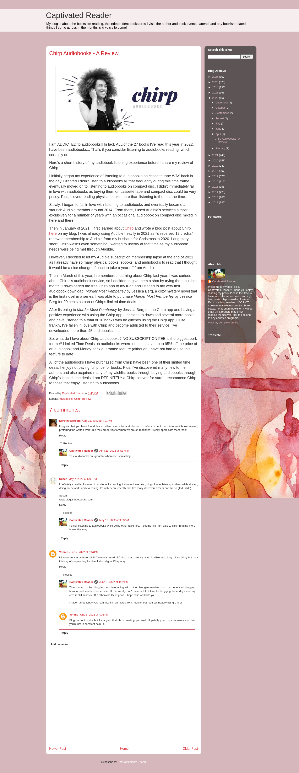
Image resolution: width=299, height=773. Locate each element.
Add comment (60, 644)
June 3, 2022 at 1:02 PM (113, 582)
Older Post (190, 748)
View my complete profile (223, 322)
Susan (63, 479)
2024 (215, 87)
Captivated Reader (79, 15)
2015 (215, 186)
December (222, 102)
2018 (215, 170)
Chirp (129, 228)
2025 (215, 82)
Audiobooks (66, 398)
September (222, 112)
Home (124, 748)
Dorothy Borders (70, 420)
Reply (62, 435)
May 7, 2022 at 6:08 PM (83, 479)
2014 (215, 192)
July (218, 123)
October (221, 107)
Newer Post (57, 748)
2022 (215, 98)
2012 (215, 202)
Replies (67, 443)
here (53, 233)
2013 (215, 197)
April (219, 134)
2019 (215, 165)
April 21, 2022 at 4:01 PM (97, 420)
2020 (215, 160)
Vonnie (63, 552)
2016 (215, 181)
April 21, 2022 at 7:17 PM (114, 450)
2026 (215, 76)
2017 (215, 176)
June (219, 128)
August (220, 118)
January (221, 148)
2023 (215, 92)
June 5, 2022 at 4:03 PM (93, 614)
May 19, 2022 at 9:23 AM (114, 520)
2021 (215, 155)
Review (86, 398)
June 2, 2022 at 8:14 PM (83, 552)
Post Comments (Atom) (132, 761)
